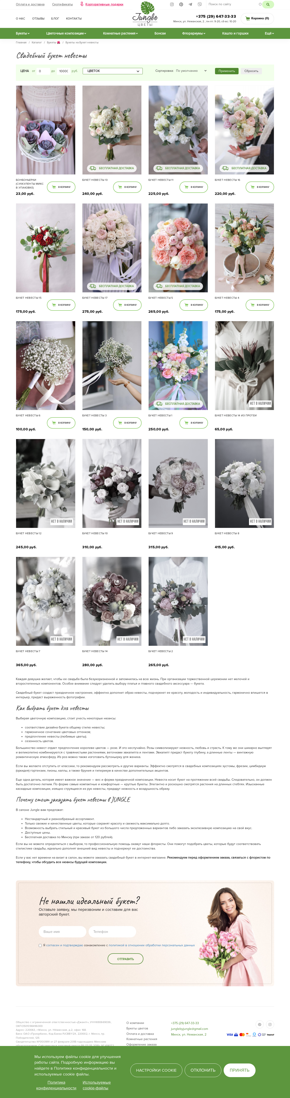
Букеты (21, 33)
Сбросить (251, 71)
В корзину (64, 187)
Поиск (268, 4)
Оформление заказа (141, 1044)
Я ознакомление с (117, 945)
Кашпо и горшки (235, 33)
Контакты (74, 18)
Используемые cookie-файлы (97, 1085)
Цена (24, 71)
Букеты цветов (137, 1028)
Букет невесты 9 (160, 533)
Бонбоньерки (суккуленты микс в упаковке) (30, 183)
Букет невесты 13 (95, 180)
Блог (55, 18)
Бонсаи (160, 33)
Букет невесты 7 (28, 651)
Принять (239, 1070)
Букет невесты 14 (95, 651)
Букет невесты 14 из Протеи (236, 415)
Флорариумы (192, 33)
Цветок (93, 71)
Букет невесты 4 (227, 298)
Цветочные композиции (65, 33)
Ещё (268, 33)
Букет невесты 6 (28, 415)
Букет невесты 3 (94, 415)
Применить (227, 71)
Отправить (125, 959)
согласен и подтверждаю (64, 945)
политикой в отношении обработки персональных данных (152, 945)
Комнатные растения (119, 33)
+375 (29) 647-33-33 (216, 16)
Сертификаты (62, 4)
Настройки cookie (156, 1070)
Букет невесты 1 (160, 415)
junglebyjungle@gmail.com (189, 1029)
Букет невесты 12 (28, 533)
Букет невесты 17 (95, 298)
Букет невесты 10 (95, 533)
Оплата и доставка (30, 4)
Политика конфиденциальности (56, 1085)
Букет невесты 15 (28, 298)
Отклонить (203, 1070)
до (53, 71)
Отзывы (38, 18)
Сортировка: (164, 71)
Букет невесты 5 (160, 298)
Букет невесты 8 (227, 533)
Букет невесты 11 (160, 180)
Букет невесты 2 (160, 651)
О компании (135, 1023)
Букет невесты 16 (227, 180)
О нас (20, 18)
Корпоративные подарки (104, 4)
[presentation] (73, 962)
